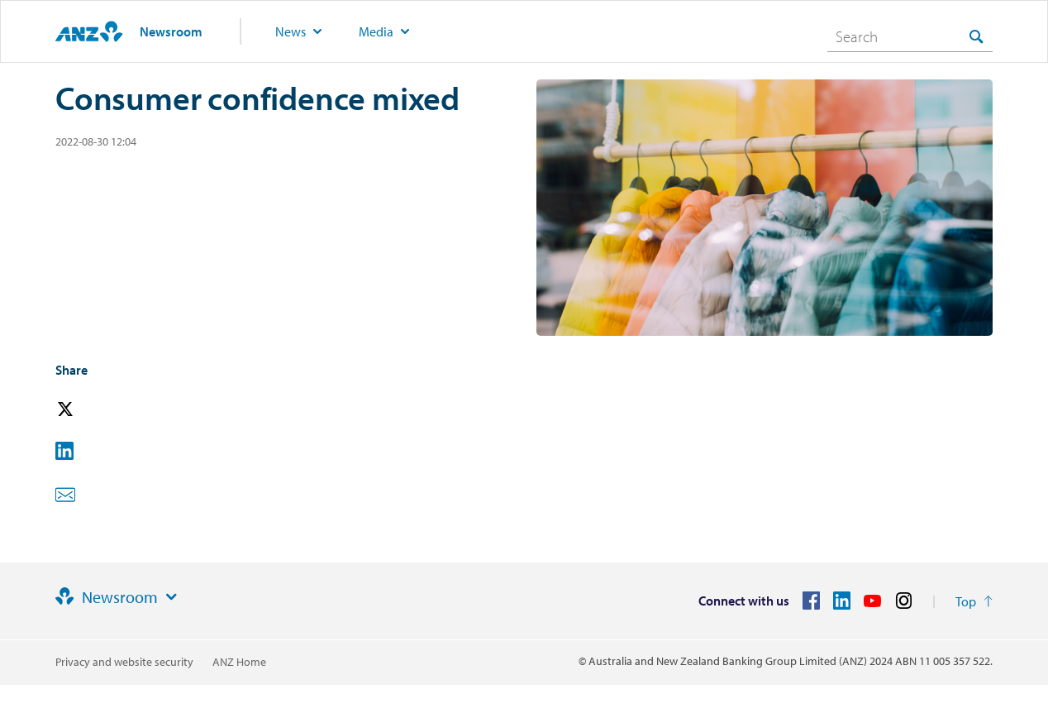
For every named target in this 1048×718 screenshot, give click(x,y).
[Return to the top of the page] (974, 601)
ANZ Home (239, 661)
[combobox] (910, 36)
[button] (88, 410)
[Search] (910, 36)
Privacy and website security (124, 661)
